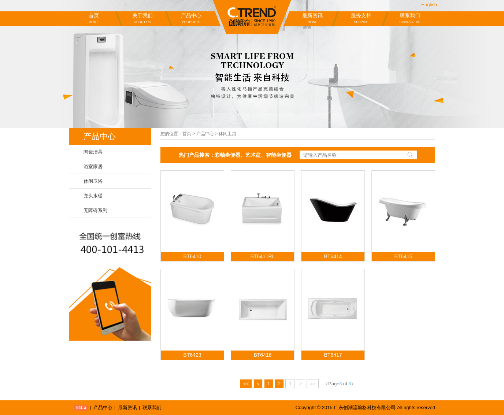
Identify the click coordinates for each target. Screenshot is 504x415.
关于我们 (142, 18)
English (429, 4)
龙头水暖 (93, 196)
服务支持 (361, 18)
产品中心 (191, 18)
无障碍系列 (95, 210)
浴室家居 (93, 166)
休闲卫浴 (93, 181)
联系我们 (410, 18)
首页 (94, 18)
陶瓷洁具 (93, 152)
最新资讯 (312, 18)
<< (246, 383)
